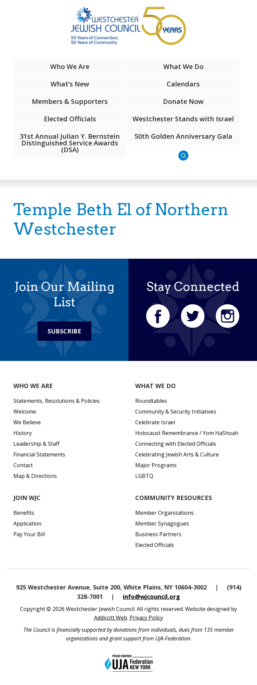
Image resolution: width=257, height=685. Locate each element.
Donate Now (183, 101)
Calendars (183, 83)
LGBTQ (144, 476)
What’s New (70, 83)
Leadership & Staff (36, 443)
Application (27, 523)
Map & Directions (35, 476)
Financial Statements (39, 454)
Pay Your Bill (29, 534)
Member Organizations (164, 512)
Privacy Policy (146, 617)
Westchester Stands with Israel (183, 118)
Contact (23, 465)
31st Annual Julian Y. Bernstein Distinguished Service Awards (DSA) (70, 143)
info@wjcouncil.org (151, 597)
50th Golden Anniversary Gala (183, 136)
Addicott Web (110, 617)
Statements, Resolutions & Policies (56, 400)
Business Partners (158, 534)
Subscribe (64, 331)
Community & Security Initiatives (175, 411)
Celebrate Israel (155, 422)
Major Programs (156, 465)
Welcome (24, 411)
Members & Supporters (70, 101)
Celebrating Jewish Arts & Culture (177, 454)
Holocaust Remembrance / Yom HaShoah (186, 433)
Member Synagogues (162, 523)
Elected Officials (70, 118)
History (22, 433)
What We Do (183, 66)
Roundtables (151, 400)
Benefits (23, 512)
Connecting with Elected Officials (175, 443)
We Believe (27, 422)
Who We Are (69, 66)
